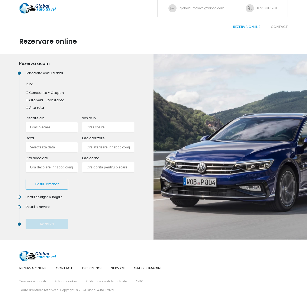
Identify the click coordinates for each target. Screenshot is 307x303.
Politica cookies (66, 281)
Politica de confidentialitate (106, 281)
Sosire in (89, 118)
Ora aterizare (93, 138)
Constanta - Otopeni (46, 92)
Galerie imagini (147, 268)
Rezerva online (32, 268)
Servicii (118, 268)
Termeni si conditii (32, 281)
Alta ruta (36, 107)
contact (279, 26)
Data (30, 138)
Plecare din (35, 118)
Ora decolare (37, 158)
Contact (64, 268)
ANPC (139, 281)
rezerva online (246, 26)
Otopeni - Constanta (46, 100)
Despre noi (91, 268)
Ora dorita (90, 158)
